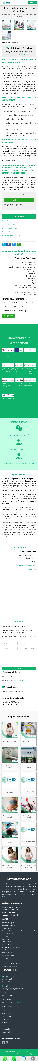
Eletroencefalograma (8, 925)
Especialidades (7, 1016)
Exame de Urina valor (28, 742)
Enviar (19, 668)
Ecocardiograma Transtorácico (11, 947)
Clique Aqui (8, 316)
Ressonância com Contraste (9, 841)
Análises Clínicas (7, 928)
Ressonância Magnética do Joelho (9, 766)
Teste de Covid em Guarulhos (10, 221)
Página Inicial (6, 14)
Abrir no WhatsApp (19, 680)
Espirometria (6, 936)
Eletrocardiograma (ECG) (9, 952)
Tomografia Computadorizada (11, 963)
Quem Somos (6, 1013)
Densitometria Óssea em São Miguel (9, 791)
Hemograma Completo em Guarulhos (12, 232)
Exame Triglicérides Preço (28, 841)
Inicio (3, 1010)
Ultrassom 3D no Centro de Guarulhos (9, 866)
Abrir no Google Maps (19, 54)
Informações (15, 14)
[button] (32, 2)
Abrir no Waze (31, 570)
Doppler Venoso (6, 944)
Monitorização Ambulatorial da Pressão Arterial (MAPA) (19, 931)
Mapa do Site (6, 1032)
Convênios (5, 1020)
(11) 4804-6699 (19, 200)
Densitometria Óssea (8, 955)
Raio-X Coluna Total (8, 933)
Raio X (4, 961)
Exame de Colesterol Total (28, 792)
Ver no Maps (17, 982)
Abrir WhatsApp (18, 1002)
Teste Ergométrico (7, 950)
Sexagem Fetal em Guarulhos (10, 224)
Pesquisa (5, 1026)
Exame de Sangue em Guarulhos (11, 235)
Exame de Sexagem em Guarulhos (9, 816)
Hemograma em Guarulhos (9, 228)
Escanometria (6, 939)
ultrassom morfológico (12, 66)
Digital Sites (33, 1054)
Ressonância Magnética (9, 966)
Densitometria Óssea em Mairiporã (28, 766)
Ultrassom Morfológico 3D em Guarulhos (28, 866)
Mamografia (5, 958)
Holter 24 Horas (6, 942)
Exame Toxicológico (8, 923)
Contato (4, 1023)
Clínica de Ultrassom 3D (9, 742)
